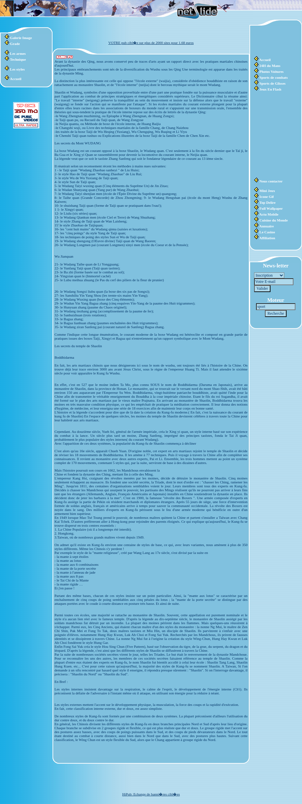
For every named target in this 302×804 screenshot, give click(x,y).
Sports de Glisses (272, 83)
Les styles (17, 69)
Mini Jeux (267, 191)
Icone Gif (266, 197)
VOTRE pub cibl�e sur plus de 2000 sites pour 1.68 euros (151, 43)
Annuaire (266, 226)
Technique (18, 59)
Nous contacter (271, 181)
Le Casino (267, 232)
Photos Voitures (271, 72)
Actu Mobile (268, 214)
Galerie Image (21, 38)
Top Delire (267, 202)
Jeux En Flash (270, 89)
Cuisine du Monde (273, 220)
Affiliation (267, 238)
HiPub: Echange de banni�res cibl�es (151, 794)
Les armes (18, 53)
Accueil (15, 79)
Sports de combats (273, 77)
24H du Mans (269, 66)
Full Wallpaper (271, 208)
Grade (15, 44)
